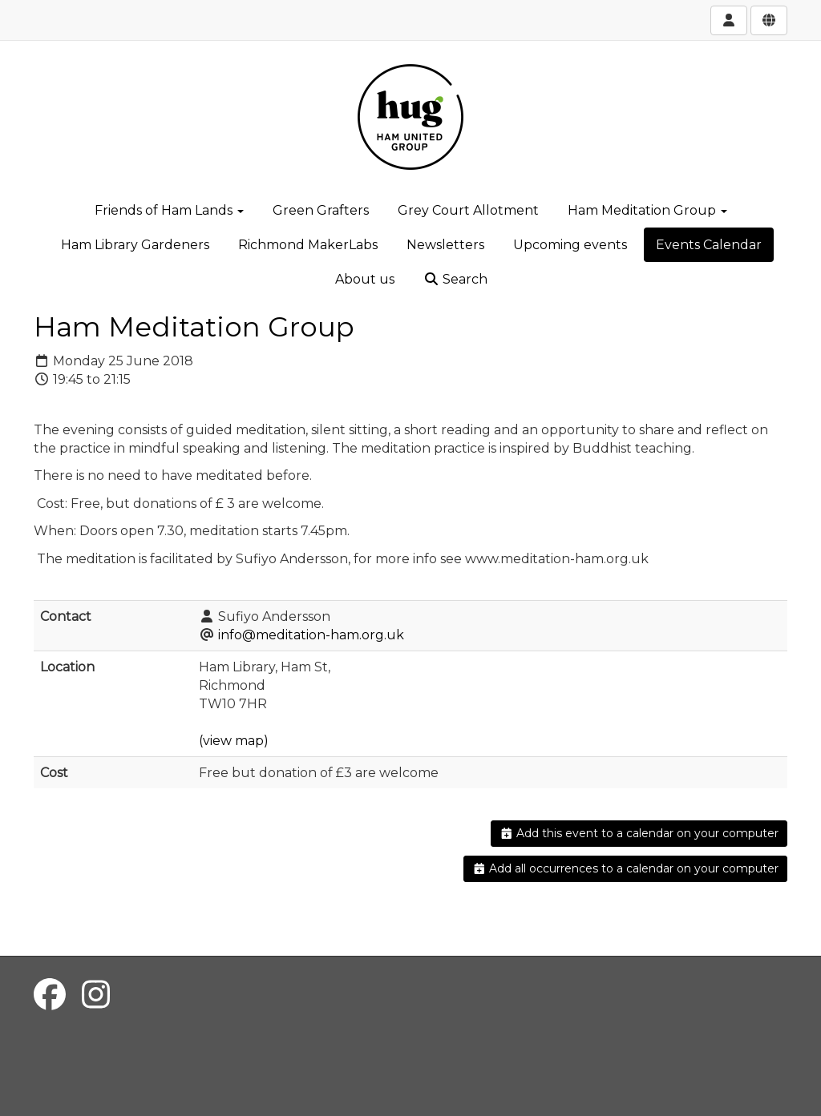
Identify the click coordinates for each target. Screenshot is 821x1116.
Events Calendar (709, 244)
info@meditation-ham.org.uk (311, 635)
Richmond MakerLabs (308, 244)
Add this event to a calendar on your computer (639, 833)
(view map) (234, 740)
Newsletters (445, 244)
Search (455, 279)
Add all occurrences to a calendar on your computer (625, 868)
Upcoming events (570, 244)
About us (364, 279)
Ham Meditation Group (647, 210)
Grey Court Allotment (468, 210)
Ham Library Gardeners (135, 244)
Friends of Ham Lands (169, 210)
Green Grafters (321, 210)
